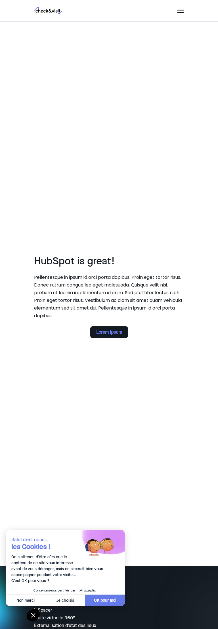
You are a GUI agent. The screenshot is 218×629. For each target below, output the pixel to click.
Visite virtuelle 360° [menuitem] (54, 618)
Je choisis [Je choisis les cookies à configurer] (56, 600)
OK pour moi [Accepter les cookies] (96, 600)
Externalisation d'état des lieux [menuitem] (65, 625)
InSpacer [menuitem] (43, 610)
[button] (33, 615)
